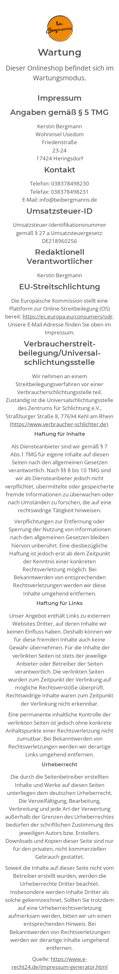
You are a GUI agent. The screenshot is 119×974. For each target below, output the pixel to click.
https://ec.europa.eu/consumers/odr (68, 316)
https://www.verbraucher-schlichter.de (58, 424)
